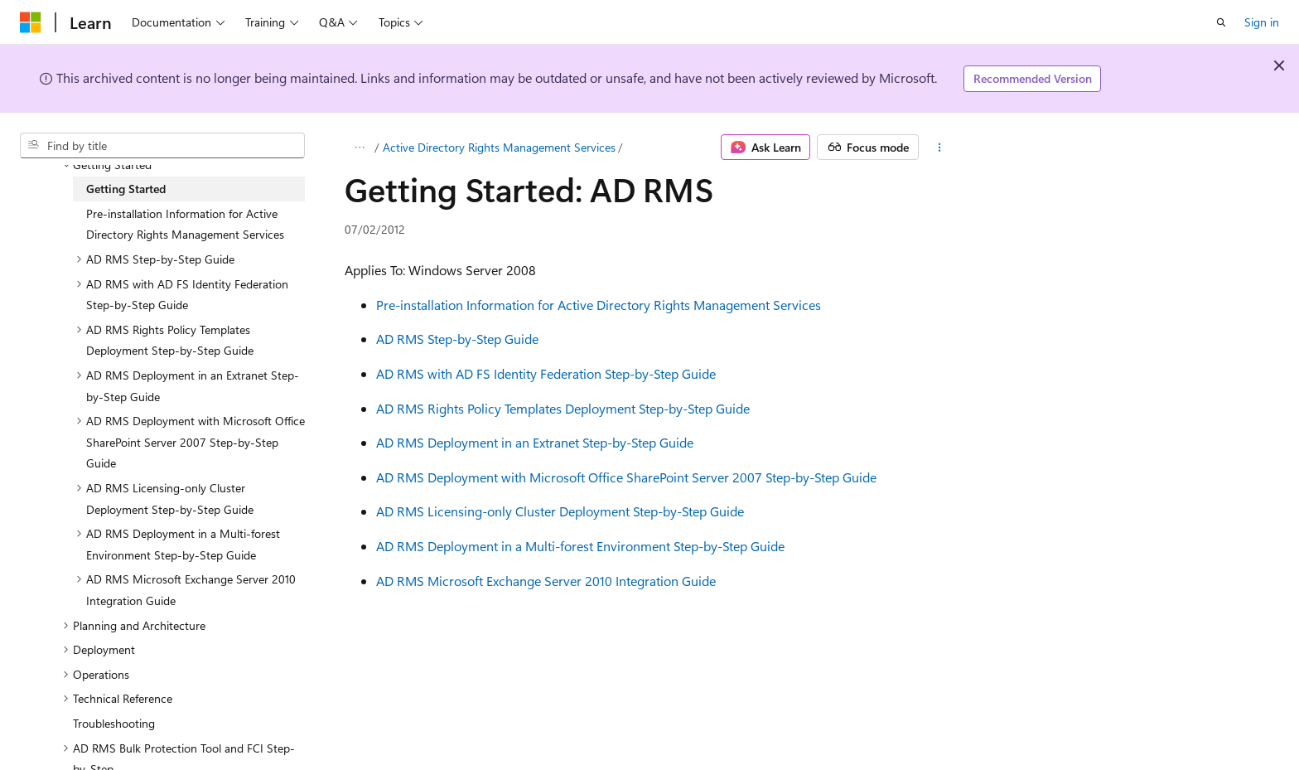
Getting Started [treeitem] (126, 188)
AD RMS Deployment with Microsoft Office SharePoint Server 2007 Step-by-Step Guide (626, 477)
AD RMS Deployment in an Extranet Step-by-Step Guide (534, 442)
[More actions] (939, 147)
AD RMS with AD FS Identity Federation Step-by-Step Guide (546, 373)
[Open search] (1221, 22)
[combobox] (162, 146)
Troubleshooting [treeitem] (114, 723)
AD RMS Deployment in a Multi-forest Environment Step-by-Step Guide (580, 545)
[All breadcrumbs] (359, 147)
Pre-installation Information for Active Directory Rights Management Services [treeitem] (185, 224)
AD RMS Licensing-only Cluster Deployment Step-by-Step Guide (560, 511)
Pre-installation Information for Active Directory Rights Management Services (598, 304)
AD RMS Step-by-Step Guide (457, 338)
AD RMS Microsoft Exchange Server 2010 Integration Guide (546, 580)
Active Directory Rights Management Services (499, 147)
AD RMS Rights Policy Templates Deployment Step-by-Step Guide (563, 408)
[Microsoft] (30, 22)
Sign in (1261, 22)
